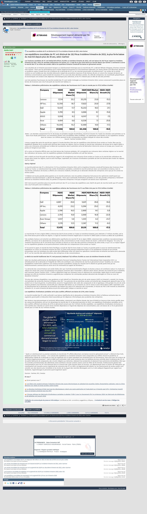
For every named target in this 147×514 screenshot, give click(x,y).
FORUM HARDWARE (48, 10)
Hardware (40, 7)
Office (84, 4)
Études (81, 1)
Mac (50, 7)
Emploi (73, 1)
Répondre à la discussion (13, 24)
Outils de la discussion (109, 44)
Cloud (30, 4)
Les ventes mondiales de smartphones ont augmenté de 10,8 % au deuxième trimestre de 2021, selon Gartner (37, 468)
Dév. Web (57, 4)
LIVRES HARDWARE (88, 10)
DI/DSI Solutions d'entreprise (19, 4)
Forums (28, 1)
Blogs (49, 1)
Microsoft (45, 4)
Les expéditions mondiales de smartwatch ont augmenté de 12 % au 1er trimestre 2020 (30, 476)
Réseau (65, 7)
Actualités (21, 413)
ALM (39, 4)
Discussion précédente (57, 421)
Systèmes (97, 4)
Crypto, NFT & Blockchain (129, 7)
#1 (124, 47)
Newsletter (64, 1)
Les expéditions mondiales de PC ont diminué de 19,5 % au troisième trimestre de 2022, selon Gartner (48, 28)
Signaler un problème (33, 24)
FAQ (43, 1)
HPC (46, 7)
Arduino (32, 7)
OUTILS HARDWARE (101, 10)
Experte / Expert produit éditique (47, 449)
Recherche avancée (140, 14)
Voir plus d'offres (87, 454)
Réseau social (24, 14)
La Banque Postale (45, 451)
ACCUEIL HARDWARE (34, 10)
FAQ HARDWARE (60, 10)
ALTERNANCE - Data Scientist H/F (47, 442)
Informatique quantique (113, 7)
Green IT (71, 7)
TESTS (111, 10)
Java (51, 4)
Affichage (121, 44)
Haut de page (121, 488)
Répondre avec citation (109, 405)
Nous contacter (103, 488)
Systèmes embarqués (89, 7)
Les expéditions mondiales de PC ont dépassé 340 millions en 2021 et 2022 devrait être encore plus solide (36, 460)
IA (35, 4)
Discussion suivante (72, 421)
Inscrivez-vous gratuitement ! (40, 12)
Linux (26, 7)
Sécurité (78, 7)
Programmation (70, 4)
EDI (63, 4)
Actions (15, 14)
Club (94, 1)
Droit (88, 1)
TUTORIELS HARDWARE (74, 10)
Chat (56, 1)
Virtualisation (101, 7)
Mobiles (90, 4)
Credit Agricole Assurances (49, 444)
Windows (20, 7)
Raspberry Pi (57, 7)
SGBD (78, 4)
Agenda (38, 14)
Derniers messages (6, 14)
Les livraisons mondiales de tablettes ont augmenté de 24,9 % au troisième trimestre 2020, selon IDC (34, 472)
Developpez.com (112, 488)
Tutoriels (36, 1)
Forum (8, 19)
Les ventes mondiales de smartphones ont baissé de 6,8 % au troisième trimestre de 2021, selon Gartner (35, 464)
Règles (48, 14)
